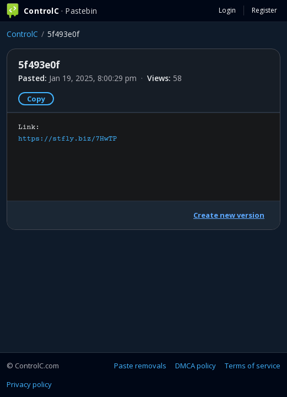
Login (227, 10)
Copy (36, 99)
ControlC (22, 34)
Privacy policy (29, 384)
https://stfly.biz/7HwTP (67, 139)
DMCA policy (195, 366)
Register (264, 10)
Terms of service (252, 366)
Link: (67, 133)
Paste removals (140, 366)
